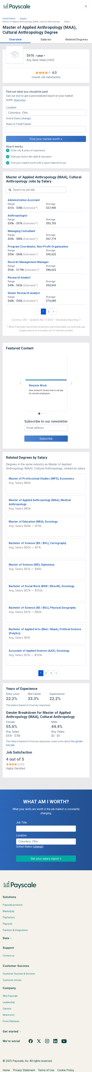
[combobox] (46, 113)
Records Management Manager (28, 262)
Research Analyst (19, 277)
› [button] (71, 383)
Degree (23, 18)
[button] (15, 39)
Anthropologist (17, 215)
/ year (39, 55)
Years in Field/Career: (19, 124)
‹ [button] (21, 383)
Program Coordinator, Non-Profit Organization (38, 246)
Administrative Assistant (24, 200)
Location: (11, 107)
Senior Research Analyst (24, 293)
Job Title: (21, 822)
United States (9, 18)
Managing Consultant (21, 231)
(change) (26, 118)
